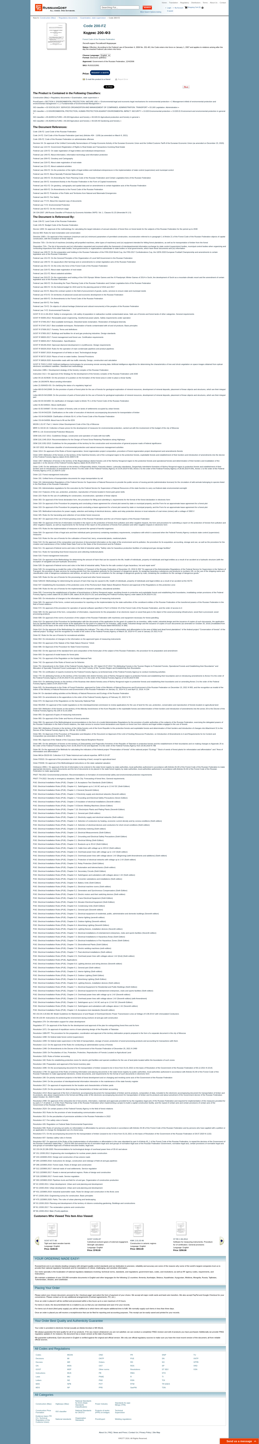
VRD (195, 1366)
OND (101, 1355)
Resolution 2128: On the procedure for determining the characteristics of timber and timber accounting (75, 1089)
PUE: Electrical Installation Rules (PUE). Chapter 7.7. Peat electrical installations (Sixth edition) (72, 952)
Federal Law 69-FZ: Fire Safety (46, 197)
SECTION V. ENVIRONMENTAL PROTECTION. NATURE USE (71, 102)
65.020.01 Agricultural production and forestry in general (115, 117)
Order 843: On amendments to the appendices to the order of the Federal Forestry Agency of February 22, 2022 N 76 (81, 697)
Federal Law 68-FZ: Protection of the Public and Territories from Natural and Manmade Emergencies (74, 193)
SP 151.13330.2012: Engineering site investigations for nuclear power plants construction (70, 1153)
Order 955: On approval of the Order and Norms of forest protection (61, 718)
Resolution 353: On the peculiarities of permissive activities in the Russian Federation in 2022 (72, 1116)
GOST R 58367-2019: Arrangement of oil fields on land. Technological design (65, 353)
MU (68, 1377)
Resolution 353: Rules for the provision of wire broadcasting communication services (68, 1112)
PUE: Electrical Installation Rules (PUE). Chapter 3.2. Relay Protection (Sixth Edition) (68, 863)
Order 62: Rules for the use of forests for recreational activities (59, 635)
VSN (195, 1369)
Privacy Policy (145, 1432)
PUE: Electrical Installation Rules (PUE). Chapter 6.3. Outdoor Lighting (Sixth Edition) (68, 975)
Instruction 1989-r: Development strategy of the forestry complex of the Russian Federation (71, 370)
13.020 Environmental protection (156, 111)
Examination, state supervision (93, 18)
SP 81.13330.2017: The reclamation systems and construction (59, 1207)
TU (194, 1355)
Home (164, 3)
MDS (38, 1388)
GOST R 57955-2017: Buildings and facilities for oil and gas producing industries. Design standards (74, 333)
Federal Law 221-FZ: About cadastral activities (52, 166)
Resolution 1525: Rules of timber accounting (51, 1056)
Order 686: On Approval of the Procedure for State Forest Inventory (61, 647)
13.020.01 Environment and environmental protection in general (198, 111)
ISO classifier (38, 107)
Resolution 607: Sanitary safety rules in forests (52, 1138)
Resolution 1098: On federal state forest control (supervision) (58, 1037)
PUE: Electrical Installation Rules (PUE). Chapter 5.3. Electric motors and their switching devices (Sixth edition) (79, 894)
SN (163, 1358)
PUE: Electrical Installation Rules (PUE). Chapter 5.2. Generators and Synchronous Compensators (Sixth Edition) (80, 890)
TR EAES (166, 1384)
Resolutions (135, 1369)
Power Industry (101, 1404)
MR (68, 1362)
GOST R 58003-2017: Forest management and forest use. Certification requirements (68, 337)
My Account (179, 8)
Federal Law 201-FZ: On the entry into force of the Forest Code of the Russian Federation (70, 266)
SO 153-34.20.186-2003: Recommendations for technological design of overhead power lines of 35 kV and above (80, 1149)
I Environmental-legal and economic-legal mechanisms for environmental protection (134, 102)
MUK (69, 1373)
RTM (132, 1384)
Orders (102, 1362)
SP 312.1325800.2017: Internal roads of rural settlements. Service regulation (65, 1169)
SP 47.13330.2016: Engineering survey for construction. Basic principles (63, 1196)
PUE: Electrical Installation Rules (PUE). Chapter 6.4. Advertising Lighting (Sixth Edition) (69, 979)
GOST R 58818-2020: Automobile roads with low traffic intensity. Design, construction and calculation (75, 360)
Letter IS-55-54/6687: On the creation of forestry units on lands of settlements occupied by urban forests (76, 409)
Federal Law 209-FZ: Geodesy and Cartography (53, 159)
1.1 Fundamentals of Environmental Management (78, 104)
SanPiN (133, 1388)
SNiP (164, 1355)
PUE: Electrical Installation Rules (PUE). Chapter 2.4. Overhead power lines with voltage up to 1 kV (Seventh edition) (81, 995)
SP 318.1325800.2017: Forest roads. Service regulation (56, 1176)
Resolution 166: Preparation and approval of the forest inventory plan (61, 1064)
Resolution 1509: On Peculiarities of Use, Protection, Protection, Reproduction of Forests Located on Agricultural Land (82, 1052)
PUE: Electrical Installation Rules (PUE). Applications (55, 960)
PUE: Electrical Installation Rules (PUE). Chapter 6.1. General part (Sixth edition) (66, 968)
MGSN (70, 1355)
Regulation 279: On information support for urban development (59, 1022)
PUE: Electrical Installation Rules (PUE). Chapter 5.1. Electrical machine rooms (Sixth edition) (72, 887)
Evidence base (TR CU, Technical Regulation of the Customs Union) (44, 1419)
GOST (38, 1369)
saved (170, 11)
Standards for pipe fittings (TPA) (122, 1404)
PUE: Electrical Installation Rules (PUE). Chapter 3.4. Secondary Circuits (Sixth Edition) (69, 871)
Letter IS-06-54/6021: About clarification (49, 405)
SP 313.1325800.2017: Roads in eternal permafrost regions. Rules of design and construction (72, 1172)
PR (131, 1355)
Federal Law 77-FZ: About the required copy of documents (57, 201)
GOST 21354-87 (94, 1239)
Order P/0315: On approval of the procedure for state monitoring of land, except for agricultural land (74, 759)
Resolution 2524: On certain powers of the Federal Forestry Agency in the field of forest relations (73, 1109)
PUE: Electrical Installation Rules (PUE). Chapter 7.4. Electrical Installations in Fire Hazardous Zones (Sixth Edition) (81, 941)
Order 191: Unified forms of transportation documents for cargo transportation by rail (68, 478)
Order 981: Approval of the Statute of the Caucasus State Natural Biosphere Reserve (68, 740)
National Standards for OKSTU (83, 1411)
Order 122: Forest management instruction (50, 475)
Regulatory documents (68, 18)
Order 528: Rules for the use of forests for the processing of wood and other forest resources (71, 577)
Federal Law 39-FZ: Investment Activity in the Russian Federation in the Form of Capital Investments (74, 182)
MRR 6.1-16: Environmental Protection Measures (53, 432)
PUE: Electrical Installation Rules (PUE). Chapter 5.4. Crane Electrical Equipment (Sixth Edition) (73, 898)
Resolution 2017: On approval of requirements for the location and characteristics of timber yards (73, 1085)
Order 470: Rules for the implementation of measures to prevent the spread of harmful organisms (73, 529)
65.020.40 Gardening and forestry (106, 121)
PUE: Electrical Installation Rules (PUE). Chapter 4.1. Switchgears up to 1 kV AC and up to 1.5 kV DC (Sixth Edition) (81, 786)
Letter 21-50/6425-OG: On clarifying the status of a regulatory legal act (62, 385)
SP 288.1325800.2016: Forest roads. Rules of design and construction (62, 1165)
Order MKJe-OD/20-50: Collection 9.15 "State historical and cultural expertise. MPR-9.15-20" (71, 755)
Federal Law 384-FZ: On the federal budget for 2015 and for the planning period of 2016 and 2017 (73, 287)
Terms (205, 3)
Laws (38, 1377)
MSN (69, 1366)
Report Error (123, 79)
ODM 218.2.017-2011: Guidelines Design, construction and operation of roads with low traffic (71, 436)
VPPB (195, 1362)
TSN (164, 1388)
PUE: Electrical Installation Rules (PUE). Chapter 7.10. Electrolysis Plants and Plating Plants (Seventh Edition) (79, 809)
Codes (38, 1355)
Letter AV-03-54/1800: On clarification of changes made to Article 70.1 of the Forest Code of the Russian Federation (81, 401)
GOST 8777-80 (50, 1241)
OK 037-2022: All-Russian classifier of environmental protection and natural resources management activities (78, 447)
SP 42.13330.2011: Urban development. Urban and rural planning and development (68, 1184)
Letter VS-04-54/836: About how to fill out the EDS (54, 420)
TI (163, 1377)
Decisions (40, 1358)
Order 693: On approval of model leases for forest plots (56, 655)
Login (169, 8)
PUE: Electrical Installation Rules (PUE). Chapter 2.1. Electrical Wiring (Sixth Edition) (68, 840)
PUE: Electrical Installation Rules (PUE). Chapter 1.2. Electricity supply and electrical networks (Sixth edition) (78, 817)
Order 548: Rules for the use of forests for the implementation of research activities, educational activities (76, 589)
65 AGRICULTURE (54, 117)
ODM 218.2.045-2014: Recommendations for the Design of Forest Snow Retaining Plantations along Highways (79, 440)
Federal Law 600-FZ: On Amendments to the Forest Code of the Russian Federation (68, 189)
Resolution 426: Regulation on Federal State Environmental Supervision (63, 1124)
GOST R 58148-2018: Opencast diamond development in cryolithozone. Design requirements (72, 345)
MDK (38, 1384)
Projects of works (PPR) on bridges (102, 1411)
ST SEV (165, 1369)
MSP (69, 1369)
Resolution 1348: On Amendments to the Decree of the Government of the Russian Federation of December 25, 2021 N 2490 (85, 1049)
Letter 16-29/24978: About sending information (52, 382)
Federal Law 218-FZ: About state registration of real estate (57, 162)
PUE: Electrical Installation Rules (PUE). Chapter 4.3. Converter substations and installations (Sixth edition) (77, 879)
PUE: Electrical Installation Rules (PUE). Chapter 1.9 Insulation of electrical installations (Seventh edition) (76, 802)
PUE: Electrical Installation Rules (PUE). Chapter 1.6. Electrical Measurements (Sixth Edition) (72, 833)
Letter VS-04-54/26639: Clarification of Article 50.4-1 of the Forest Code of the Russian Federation (73, 416)
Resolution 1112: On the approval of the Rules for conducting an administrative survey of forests (73, 1045)
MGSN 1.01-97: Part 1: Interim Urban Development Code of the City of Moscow (66, 424)
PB (100, 1373)
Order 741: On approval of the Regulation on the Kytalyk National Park (62, 658)
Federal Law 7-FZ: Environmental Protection (51, 205)
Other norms (104, 1369)
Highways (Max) (62, 1404)
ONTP (101, 1358)
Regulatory (184, 3)
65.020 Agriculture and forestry (77, 117)
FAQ (110, 1432)
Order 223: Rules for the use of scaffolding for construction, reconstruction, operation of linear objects (75, 496)
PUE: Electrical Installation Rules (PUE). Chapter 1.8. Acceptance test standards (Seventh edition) (74, 1010)
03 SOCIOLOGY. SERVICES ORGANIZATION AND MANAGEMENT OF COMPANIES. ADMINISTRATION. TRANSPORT (97, 107)
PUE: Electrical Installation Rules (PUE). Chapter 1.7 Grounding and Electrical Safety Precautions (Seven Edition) (80, 798)
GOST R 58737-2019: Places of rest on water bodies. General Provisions (63, 356)
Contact (223, 3)
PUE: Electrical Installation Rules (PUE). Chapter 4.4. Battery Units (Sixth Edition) (67, 883)
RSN (132, 1380)
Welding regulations (123, 1419)
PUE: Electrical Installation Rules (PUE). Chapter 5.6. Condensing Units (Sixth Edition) (69, 906)
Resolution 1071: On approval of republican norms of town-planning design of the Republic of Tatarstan (76, 1029)
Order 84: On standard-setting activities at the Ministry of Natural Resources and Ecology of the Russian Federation (81, 693)
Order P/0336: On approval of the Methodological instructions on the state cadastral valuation (72, 763)
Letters (38, 1380)
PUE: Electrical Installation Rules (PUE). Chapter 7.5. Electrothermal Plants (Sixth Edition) (70, 944)
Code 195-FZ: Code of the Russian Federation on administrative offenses (63, 139)
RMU (132, 1373)
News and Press (120, 1432)
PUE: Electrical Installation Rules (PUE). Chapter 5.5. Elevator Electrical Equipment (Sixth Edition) (74, 902)
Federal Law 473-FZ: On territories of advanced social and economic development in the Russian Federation (78, 295)
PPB (101, 1388)
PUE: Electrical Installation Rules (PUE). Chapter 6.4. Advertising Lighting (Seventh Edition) (71, 925)
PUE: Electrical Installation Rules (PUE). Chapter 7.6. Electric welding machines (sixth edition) (72, 948)
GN (37, 1366)
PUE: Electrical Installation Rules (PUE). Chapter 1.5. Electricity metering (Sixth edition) (69, 829)
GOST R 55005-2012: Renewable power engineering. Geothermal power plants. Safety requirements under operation (82, 318)
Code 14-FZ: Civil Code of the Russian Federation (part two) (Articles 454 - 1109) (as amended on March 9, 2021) (80, 135)
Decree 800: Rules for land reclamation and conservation (56, 233)
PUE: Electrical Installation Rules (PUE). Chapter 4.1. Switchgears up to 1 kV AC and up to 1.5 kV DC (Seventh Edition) (82, 1002)
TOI (163, 1380)
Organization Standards (80, 1419)
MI (68, 1358)
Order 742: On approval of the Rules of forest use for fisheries (58, 662)
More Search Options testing (150, 12)
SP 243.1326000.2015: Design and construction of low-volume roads (61, 1157)
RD (131, 1362)
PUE (132, 1358)
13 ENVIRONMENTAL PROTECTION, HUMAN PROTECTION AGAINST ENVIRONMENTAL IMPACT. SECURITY (93, 111)
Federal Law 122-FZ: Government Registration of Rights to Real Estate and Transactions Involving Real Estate (79, 147)
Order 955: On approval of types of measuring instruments (57, 715)
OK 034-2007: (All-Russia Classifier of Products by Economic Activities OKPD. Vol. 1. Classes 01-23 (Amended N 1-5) (82, 213)
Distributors (196, 3)
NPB (69, 1384)
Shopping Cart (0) (194, 7)
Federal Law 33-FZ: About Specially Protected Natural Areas (58, 174)
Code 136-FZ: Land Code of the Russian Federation (54, 132)
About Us (213, 3)
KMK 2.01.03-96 (137, 1241)
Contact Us (133, 1432)
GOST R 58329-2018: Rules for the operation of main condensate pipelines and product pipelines (73, 349)
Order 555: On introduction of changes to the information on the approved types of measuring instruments (77, 598)
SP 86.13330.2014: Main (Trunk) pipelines (50, 1211)
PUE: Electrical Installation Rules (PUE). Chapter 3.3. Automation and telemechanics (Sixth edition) (74, 867)
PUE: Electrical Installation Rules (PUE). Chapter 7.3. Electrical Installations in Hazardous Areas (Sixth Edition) (79, 937)
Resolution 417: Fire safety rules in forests (50, 1120)
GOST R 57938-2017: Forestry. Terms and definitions (55, 329)
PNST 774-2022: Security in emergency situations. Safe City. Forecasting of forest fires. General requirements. (79, 779)
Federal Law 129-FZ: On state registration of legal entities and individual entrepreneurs (69, 151)
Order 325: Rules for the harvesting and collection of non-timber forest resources (66, 515)
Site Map (156, 1432)
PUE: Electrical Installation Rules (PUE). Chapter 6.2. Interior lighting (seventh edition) (69, 917)
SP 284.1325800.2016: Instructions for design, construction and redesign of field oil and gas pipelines (75, 1161)
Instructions (40, 1373)
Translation (173, 3)
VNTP (195, 1358)
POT (101, 1384)
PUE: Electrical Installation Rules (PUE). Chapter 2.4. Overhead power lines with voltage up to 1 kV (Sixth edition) (80, 852)
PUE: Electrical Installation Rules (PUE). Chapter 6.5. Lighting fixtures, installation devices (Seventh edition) (78, 929)
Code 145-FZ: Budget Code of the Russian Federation (55, 225)
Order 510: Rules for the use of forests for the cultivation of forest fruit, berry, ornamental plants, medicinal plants (79, 538)
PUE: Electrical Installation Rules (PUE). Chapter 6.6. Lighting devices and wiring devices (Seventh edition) (77, 964)
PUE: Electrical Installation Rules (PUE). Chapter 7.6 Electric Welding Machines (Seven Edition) (73, 806)
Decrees (39, 1362)
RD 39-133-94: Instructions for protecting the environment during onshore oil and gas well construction (75, 1018)
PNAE (101, 1377)
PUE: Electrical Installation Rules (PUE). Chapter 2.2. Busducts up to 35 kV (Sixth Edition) (70, 844)
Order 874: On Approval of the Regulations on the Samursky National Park (64, 701)
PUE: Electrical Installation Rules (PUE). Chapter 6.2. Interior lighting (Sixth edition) (67, 971)
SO (163, 1362)
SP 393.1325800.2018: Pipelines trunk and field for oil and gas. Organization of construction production (76, 1180)
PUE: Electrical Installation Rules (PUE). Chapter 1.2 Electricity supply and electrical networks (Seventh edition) (79, 794)
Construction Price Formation (43, 1411)
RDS (132, 1366)
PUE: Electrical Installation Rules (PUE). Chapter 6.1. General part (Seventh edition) (68, 910)
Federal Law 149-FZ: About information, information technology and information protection (70, 155)
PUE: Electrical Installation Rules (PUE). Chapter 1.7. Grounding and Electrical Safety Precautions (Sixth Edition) (80, 837)
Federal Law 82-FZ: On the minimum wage (51, 209)
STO (164, 1373)
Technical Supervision (120, 1411)
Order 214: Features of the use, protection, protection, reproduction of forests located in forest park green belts (79, 492)
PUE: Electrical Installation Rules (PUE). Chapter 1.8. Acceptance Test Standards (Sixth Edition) (73, 783)
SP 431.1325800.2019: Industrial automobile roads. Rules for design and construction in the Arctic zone (76, 1192)
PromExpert (38, 102)
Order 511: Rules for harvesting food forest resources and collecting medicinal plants (68, 552)
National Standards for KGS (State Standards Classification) (83, 1404)
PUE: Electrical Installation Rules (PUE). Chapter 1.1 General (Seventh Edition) (66, 790)
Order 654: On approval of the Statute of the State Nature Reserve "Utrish (63, 643)
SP (163, 1366)
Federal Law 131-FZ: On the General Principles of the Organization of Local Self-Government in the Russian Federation (82, 258)
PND (101, 1380)
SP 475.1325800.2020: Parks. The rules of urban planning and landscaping (64, 1199)
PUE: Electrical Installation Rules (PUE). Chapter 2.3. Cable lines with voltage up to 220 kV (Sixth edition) (77, 848)
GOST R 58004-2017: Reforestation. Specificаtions (54, 341)
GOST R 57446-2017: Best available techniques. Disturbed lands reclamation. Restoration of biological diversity (79, 322)
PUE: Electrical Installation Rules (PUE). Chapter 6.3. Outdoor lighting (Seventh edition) (69, 921)
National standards (63, 1419)
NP (68, 1388)
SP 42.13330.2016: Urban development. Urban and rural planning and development (68, 1188)
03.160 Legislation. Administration (163, 107)
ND (68, 1380)
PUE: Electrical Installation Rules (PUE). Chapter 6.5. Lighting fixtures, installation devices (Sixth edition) (76, 983)
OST (101, 1366)
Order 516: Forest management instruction (50, 556)
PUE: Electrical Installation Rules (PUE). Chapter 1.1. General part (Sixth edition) (66, 813)
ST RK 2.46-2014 (180, 1239)
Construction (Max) (48, 18)
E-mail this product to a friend (98, 79)
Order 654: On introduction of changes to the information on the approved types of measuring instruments (77, 639)
